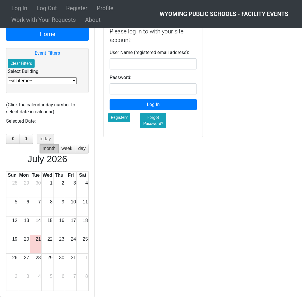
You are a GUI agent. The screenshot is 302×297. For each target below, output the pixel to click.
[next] (26, 139)
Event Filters (47, 53)
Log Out (47, 8)
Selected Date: (21, 121)
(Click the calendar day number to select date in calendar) (40, 108)
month (49, 148)
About (93, 19)
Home (47, 34)
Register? (119, 117)
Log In (19, 8)
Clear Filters (21, 63)
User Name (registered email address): (149, 52)
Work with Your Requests (43, 19)
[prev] (13, 139)
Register (76, 8)
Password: (120, 77)
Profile (105, 8)
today (45, 138)
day (82, 148)
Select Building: (24, 71)
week (66, 148)
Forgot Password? (153, 120)
